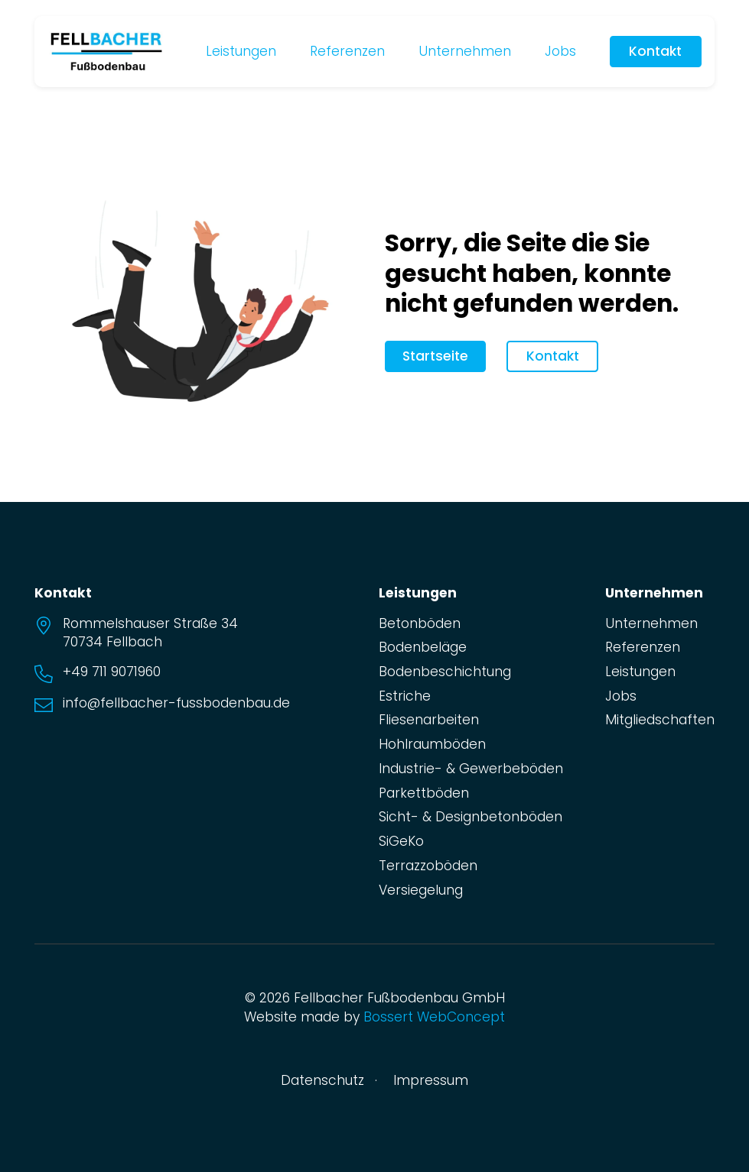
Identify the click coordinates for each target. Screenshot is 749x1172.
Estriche (405, 696)
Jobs (560, 51)
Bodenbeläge (423, 647)
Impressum (430, 1080)
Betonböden (420, 623)
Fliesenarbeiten (429, 720)
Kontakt (655, 51)
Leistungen (241, 51)
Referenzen (347, 51)
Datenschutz (322, 1080)
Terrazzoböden (428, 865)
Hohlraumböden (432, 744)
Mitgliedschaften (660, 720)
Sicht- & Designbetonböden (470, 817)
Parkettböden (424, 793)
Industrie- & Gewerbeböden (471, 768)
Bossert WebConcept (434, 1017)
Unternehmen (464, 51)
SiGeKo (401, 841)
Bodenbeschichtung (445, 671)
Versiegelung (421, 890)
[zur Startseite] (106, 50)
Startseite (435, 356)
